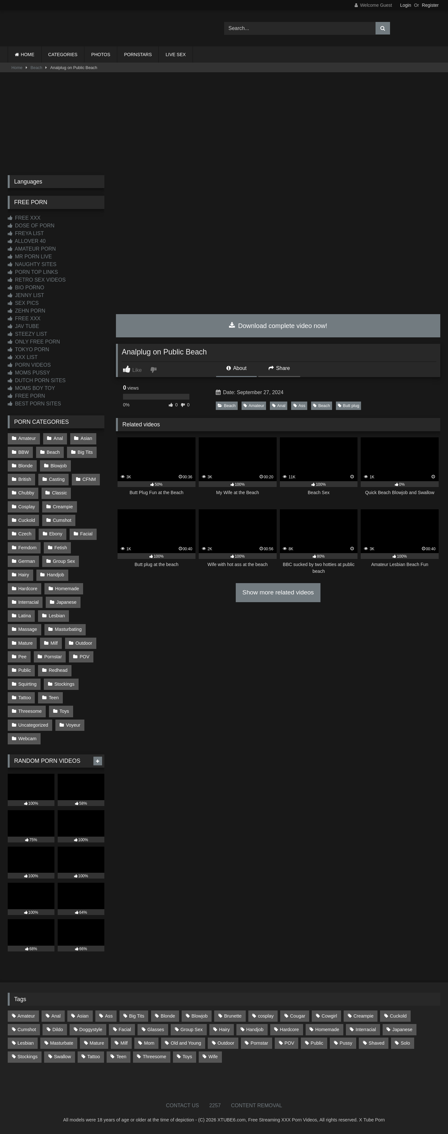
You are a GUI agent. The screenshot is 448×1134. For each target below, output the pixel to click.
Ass (299, 405)
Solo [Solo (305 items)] (405, 1043)
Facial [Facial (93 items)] (125, 1029)
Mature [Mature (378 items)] (97, 1043)
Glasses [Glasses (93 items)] (156, 1029)
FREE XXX (24, 218)
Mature (25, 643)
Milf (54, 643)
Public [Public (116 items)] (317, 1043)
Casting (57, 479)
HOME (27, 54)
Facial (86, 533)
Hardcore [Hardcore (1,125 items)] (289, 1029)
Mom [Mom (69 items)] (149, 1043)
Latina (24, 615)
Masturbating (68, 629)
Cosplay (26, 506)
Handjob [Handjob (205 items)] (254, 1029)
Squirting (27, 684)
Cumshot (62, 520)
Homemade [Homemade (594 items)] (327, 1029)
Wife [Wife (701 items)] (213, 1056)
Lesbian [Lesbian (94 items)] (25, 1043)
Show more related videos (278, 592)
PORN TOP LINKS (33, 272)
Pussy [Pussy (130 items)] (346, 1043)
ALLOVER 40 (27, 241)
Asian (86, 438)
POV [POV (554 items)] (289, 1043)
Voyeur (73, 725)
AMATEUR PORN (32, 249)
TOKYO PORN (28, 349)
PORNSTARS (138, 54)
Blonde (25, 465)
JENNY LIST (26, 295)
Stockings (64, 684)
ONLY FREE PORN (34, 341)
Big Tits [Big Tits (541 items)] (136, 1016)
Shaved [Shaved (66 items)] (377, 1043)
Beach (36, 67)
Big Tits (85, 452)
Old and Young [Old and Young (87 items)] (186, 1043)
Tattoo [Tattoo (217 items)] (93, 1056)
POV (84, 656)
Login (405, 5)
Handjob (55, 574)
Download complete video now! (278, 325)
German (26, 561)
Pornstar (53, 656)
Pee (22, 656)
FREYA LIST (26, 233)
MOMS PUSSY (29, 372)
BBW (23, 452)
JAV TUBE (23, 326)
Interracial (28, 602)
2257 (215, 1105)
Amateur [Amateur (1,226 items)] (26, 1016)
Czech (25, 533)
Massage (27, 629)
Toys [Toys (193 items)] (187, 1056)
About (236, 368)
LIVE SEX (176, 54)
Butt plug (348, 405)
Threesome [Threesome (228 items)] (154, 1056)
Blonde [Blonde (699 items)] (168, 1016)
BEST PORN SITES (34, 403)
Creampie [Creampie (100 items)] (363, 1016)
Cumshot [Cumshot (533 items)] (26, 1029)
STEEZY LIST (27, 334)
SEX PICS (23, 303)
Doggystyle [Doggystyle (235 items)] (90, 1029)
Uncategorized (33, 725)
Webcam (27, 738)
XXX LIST (23, 357)
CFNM (89, 479)
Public (24, 670)
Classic (59, 492)
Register (430, 5)
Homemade (67, 588)
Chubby (26, 492)
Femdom (27, 547)
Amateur (253, 405)
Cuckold (26, 520)
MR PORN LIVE (30, 256)
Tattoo (24, 697)
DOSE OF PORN (31, 225)
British (24, 479)
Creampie (63, 506)
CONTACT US (182, 1105)
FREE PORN (26, 396)
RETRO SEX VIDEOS (37, 280)
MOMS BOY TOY (31, 388)
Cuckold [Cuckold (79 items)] (398, 1016)
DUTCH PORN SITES (37, 380)
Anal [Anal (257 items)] (56, 1016)
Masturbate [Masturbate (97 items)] (61, 1043)
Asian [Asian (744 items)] (83, 1016)
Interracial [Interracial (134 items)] (366, 1029)
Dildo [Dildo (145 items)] (57, 1029)
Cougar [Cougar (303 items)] (297, 1016)
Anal (279, 405)
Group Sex (64, 561)
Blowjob (59, 465)
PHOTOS (100, 54)
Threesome (30, 711)
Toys (64, 711)
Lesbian (57, 615)
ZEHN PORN (26, 310)
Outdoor (83, 643)
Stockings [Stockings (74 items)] (27, 1056)
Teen (54, 697)
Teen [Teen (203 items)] (121, 1056)
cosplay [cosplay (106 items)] (266, 1016)
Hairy (23, 574)
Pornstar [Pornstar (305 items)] (259, 1043)
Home (17, 67)
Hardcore (27, 588)
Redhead (58, 670)
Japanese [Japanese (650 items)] (402, 1029)
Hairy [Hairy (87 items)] (224, 1029)
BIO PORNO (26, 287)
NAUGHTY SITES (32, 264)
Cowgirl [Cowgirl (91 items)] (329, 1016)
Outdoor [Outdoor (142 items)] (225, 1043)
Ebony (55, 533)
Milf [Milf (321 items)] (124, 1043)
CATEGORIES (63, 54)
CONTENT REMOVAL (256, 1105)
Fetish (60, 547)
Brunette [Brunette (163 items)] (233, 1016)
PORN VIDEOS (29, 365)
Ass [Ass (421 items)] (109, 1016)
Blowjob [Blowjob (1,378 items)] (199, 1016)
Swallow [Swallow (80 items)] (62, 1056)
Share (279, 368)
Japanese (66, 602)
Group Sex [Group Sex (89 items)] (191, 1029)
